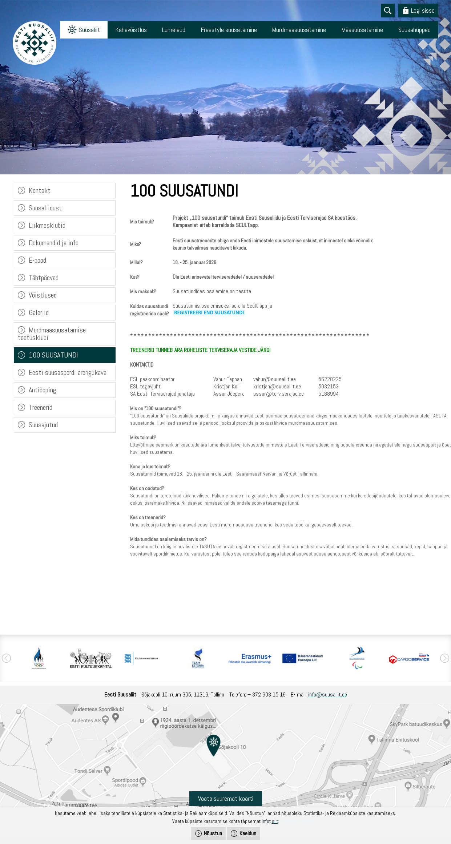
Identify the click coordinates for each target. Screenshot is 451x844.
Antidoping (42, 390)
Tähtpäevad (44, 277)
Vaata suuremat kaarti (225, 798)
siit (275, 821)
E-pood (37, 260)
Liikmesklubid (47, 225)
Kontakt (40, 190)
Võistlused (43, 295)
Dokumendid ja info (53, 242)
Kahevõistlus (132, 29)
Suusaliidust (45, 208)
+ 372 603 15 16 (266, 694)
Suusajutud (43, 424)
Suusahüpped (414, 29)
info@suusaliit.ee (327, 694)
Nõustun (213, 833)
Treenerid (40, 407)
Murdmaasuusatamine (299, 29)
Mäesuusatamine (362, 29)
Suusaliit (90, 29)
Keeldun (247, 833)
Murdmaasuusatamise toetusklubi (52, 333)
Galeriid (39, 312)
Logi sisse (423, 10)
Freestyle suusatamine (229, 29)
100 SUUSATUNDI (53, 355)
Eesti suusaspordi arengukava (67, 372)
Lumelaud (174, 29)
